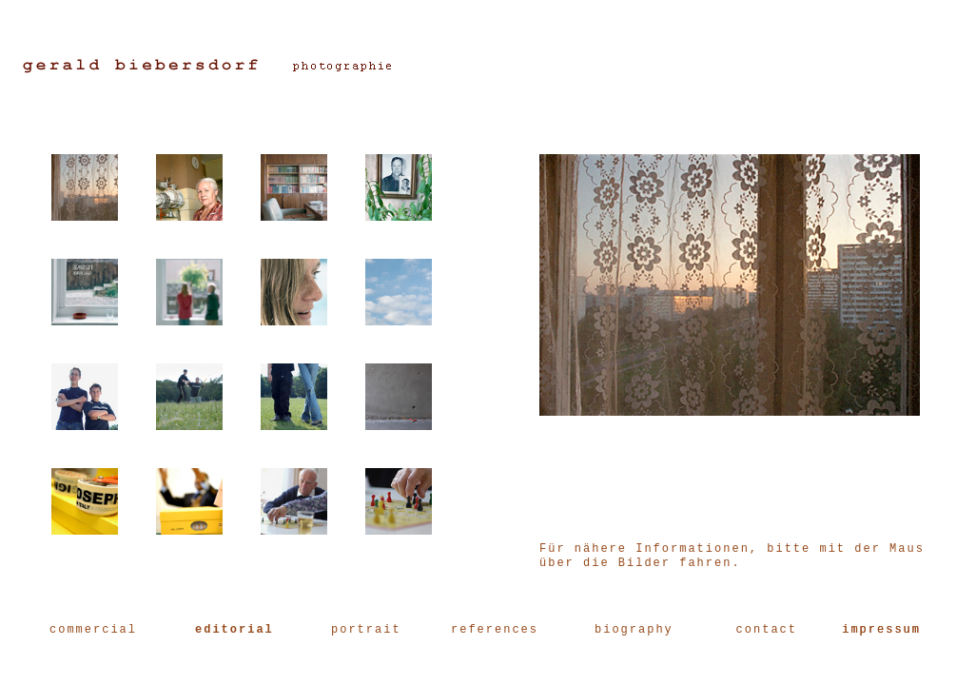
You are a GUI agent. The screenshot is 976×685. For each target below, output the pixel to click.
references (494, 629)
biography (634, 629)
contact (766, 629)
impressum (881, 629)
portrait (366, 629)
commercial (93, 629)
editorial (234, 629)
